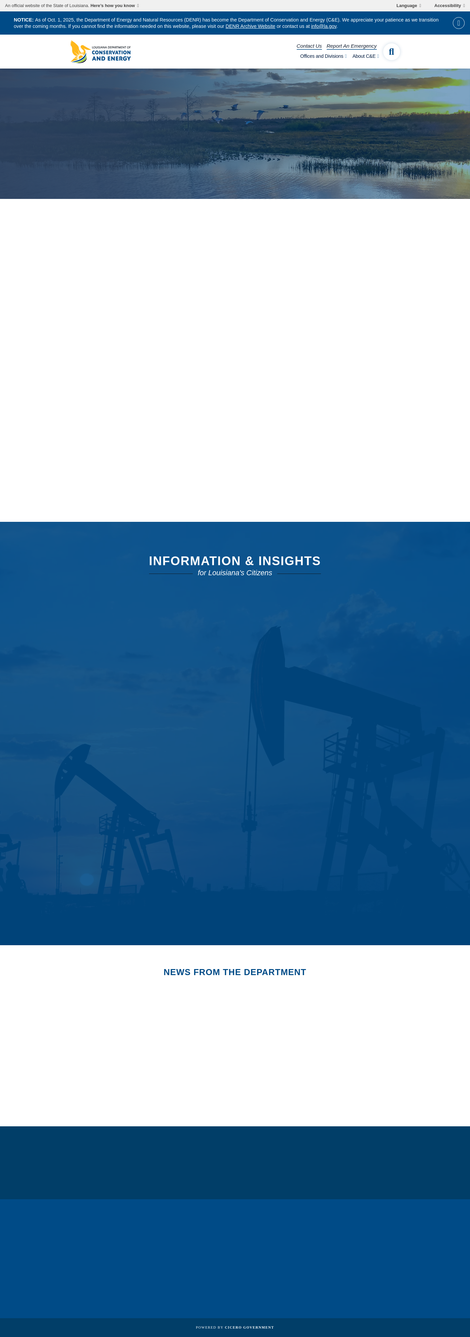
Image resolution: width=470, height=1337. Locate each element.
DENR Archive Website (251, 26)
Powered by (235, 1327)
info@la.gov (323, 26)
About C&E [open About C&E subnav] (364, 56)
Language (407, 5)
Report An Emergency (352, 46)
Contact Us (309, 46)
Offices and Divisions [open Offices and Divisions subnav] (321, 56)
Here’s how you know (113, 5)
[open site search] (391, 51)
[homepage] (100, 52)
